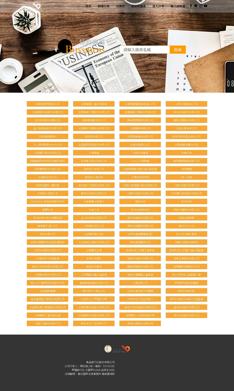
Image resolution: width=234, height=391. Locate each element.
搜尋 (178, 49)
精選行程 (104, 6)
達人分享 (158, 6)
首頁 (88, 6)
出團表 (120, 6)
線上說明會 (178, 6)
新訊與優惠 (138, 6)
